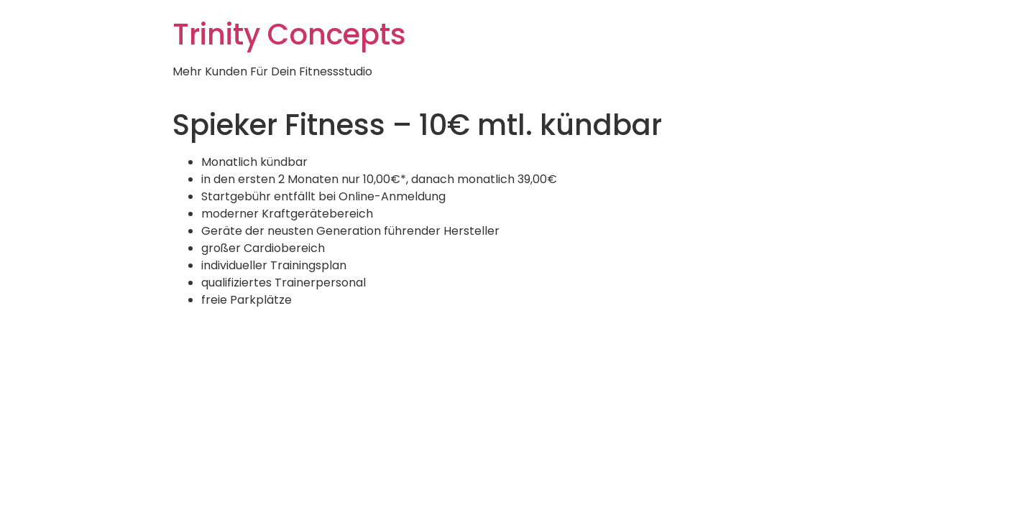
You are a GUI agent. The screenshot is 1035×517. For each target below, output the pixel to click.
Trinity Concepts (289, 34)
